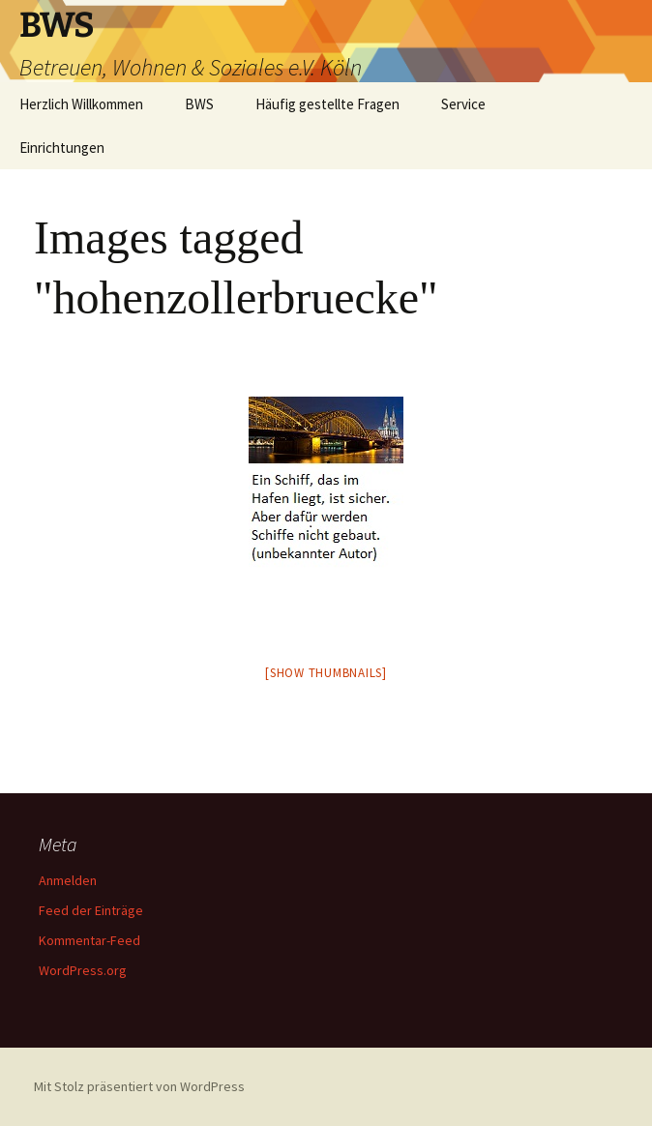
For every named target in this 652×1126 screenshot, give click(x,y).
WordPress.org (83, 970)
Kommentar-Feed (89, 940)
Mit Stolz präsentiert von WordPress (139, 1086)
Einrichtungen (61, 147)
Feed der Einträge (91, 910)
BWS (199, 104)
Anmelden (68, 880)
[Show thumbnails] (326, 673)
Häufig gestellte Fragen (327, 104)
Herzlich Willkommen (81, 104)
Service (463, 104)
